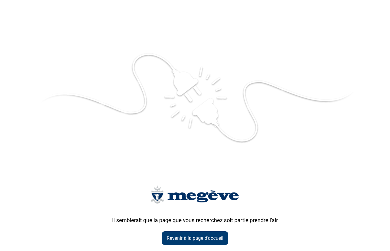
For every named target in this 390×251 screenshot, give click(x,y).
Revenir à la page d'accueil (195, 238)
